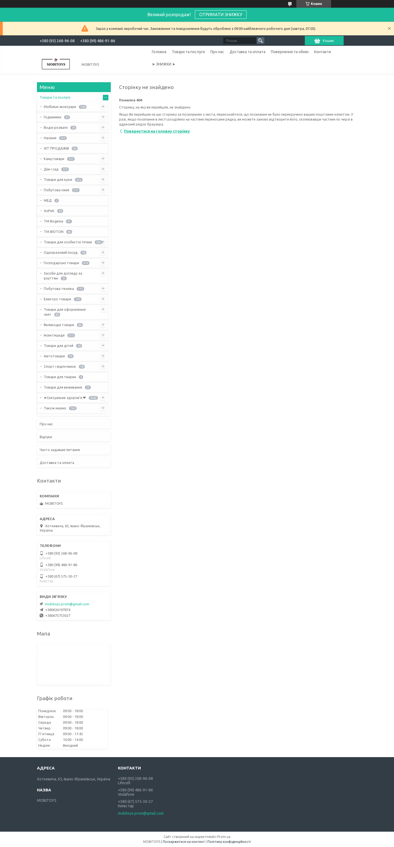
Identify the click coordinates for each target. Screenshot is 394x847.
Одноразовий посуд (61, 252)
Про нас (217, 52)
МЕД (48, 200)
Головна (159, 52)
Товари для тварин (60, 377)
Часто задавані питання (60, 450)
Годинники (52, 117)
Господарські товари (61, 263)
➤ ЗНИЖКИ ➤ (163, 64)
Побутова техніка (59, 288)
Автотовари (54, 356)
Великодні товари (59, 325)
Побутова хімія (56, 190)
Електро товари (57, 299)
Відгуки (46, 437)
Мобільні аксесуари (60, 107)
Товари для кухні (58, 179)
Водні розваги (56, 127)
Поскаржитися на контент (184, 841)
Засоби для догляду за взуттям (63, 275)
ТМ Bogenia (53, 221)
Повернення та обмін (290, 52)
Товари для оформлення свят (65, 311)
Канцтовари (54, 159)
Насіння (50, 138)
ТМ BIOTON (53, 231)
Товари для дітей (58, 345)
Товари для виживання (63, 387)
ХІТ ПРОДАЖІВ (56, 148)
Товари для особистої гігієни (68, 242)
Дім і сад (51, 169)
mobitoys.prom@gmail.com (67, 604)
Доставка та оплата (247, 52)
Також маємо (55, 408)
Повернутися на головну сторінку (157, 131)
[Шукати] (260, 40)
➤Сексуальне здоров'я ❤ (65, 398)
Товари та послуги (188, 52)
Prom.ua (223, 837)
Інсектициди (54, 335)
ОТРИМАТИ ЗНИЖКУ (220, 14)
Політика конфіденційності (229, 841)
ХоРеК (49, 211)
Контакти (322, 52)
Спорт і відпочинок (60, 366)
